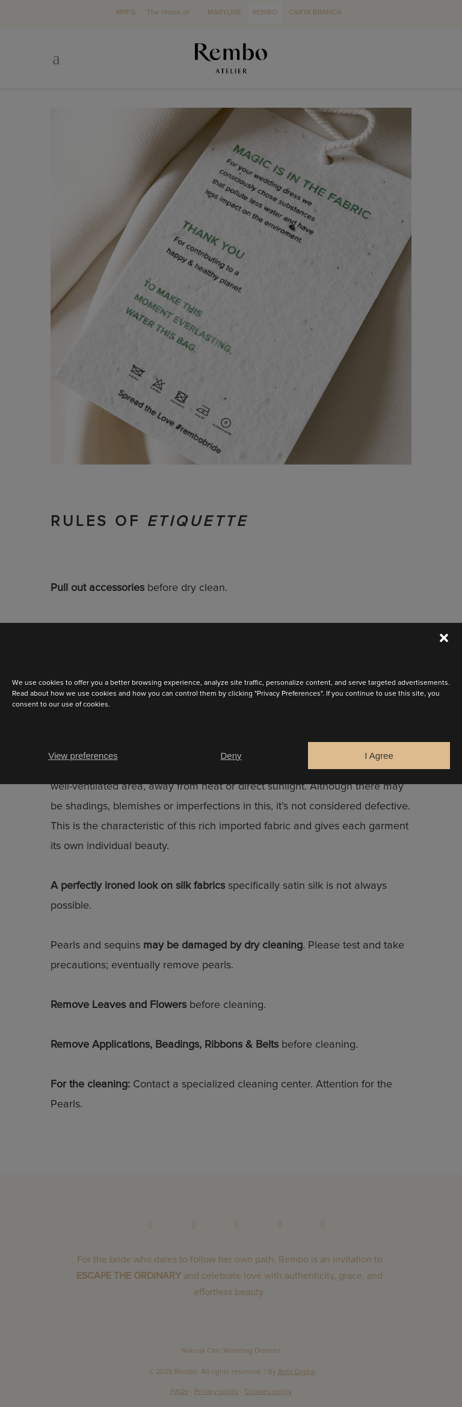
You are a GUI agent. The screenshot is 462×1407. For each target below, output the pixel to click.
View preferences (83, 755)
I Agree (379, 755)
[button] (444, 638)
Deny (230, 755)
